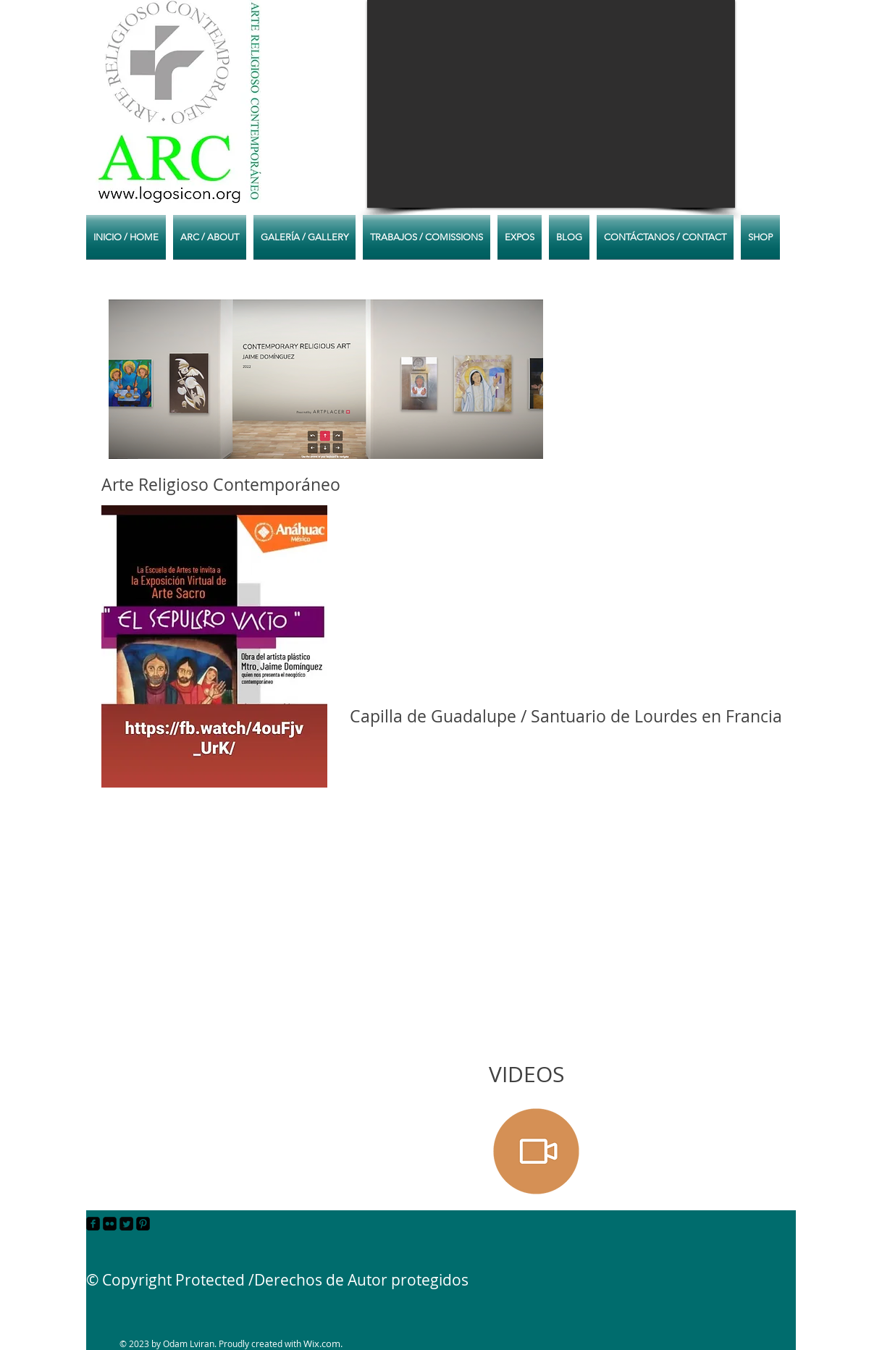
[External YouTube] (562, 839)
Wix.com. (323, 1343)
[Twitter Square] (126, 1224)
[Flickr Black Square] (110, 1224)
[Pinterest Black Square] (143, 1224)
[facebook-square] (93, 1224)
